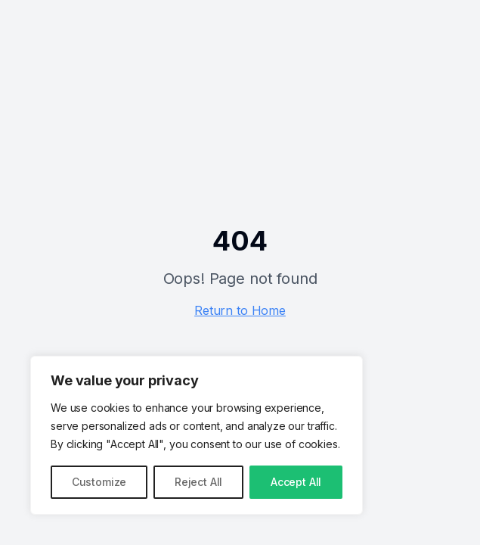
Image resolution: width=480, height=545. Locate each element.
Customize (99, 481)
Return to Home (240, 310)
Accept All (296, 481)
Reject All (198, 481)
